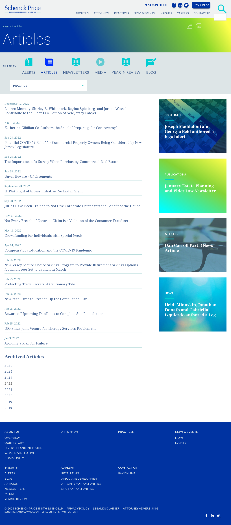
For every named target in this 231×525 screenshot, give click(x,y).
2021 (8, 390)
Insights (166, 13)
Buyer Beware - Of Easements (28, 176)
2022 (8, 383)
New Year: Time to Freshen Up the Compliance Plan (46, 299)
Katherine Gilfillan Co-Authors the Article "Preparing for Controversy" (61, 128)
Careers (183, 13)
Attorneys (101, 13)
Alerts (10, 473)
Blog (8, 478)
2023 (8, 377)
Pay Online (201, 5)
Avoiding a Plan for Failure (26, 343)
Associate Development (80, 478)
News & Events (144, 13)
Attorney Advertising (140, 508)
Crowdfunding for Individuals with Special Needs (43, 235)
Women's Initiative (20, 453)
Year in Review (16, 498)
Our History (14, 442)
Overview (12, 437)
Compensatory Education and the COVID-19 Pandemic (48, 250)
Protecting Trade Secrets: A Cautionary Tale (40, 284)
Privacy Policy (77, 508)
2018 (8, 408)
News (179, 437)
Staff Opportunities (77, 488)
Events (180, 442)
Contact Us (202, 13)
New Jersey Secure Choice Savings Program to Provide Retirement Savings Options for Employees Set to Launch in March (71, 267)
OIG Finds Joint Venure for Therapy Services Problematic (50, 328)
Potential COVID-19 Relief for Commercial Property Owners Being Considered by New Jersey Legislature (73, 144)
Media (9, 493)
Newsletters (15, 488)
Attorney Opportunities (81, 483)
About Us (82, 13)
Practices (121, 13)
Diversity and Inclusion (24, 448)
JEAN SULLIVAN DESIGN (27, 512)
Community (14, 458)
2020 (8, 396)
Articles (18, 26)
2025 (8, 365)
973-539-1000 (156, 5)
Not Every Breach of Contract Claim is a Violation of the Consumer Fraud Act (66, 221)
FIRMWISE (62, 512)
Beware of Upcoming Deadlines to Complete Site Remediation (54, 314)
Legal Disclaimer (106, 508)
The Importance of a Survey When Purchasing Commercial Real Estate (61, 161)
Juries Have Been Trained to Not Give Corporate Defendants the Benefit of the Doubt (72, 206)
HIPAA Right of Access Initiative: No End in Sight (44, 191)
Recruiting (70, 473)
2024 (8, 371)
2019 (8, 402)
